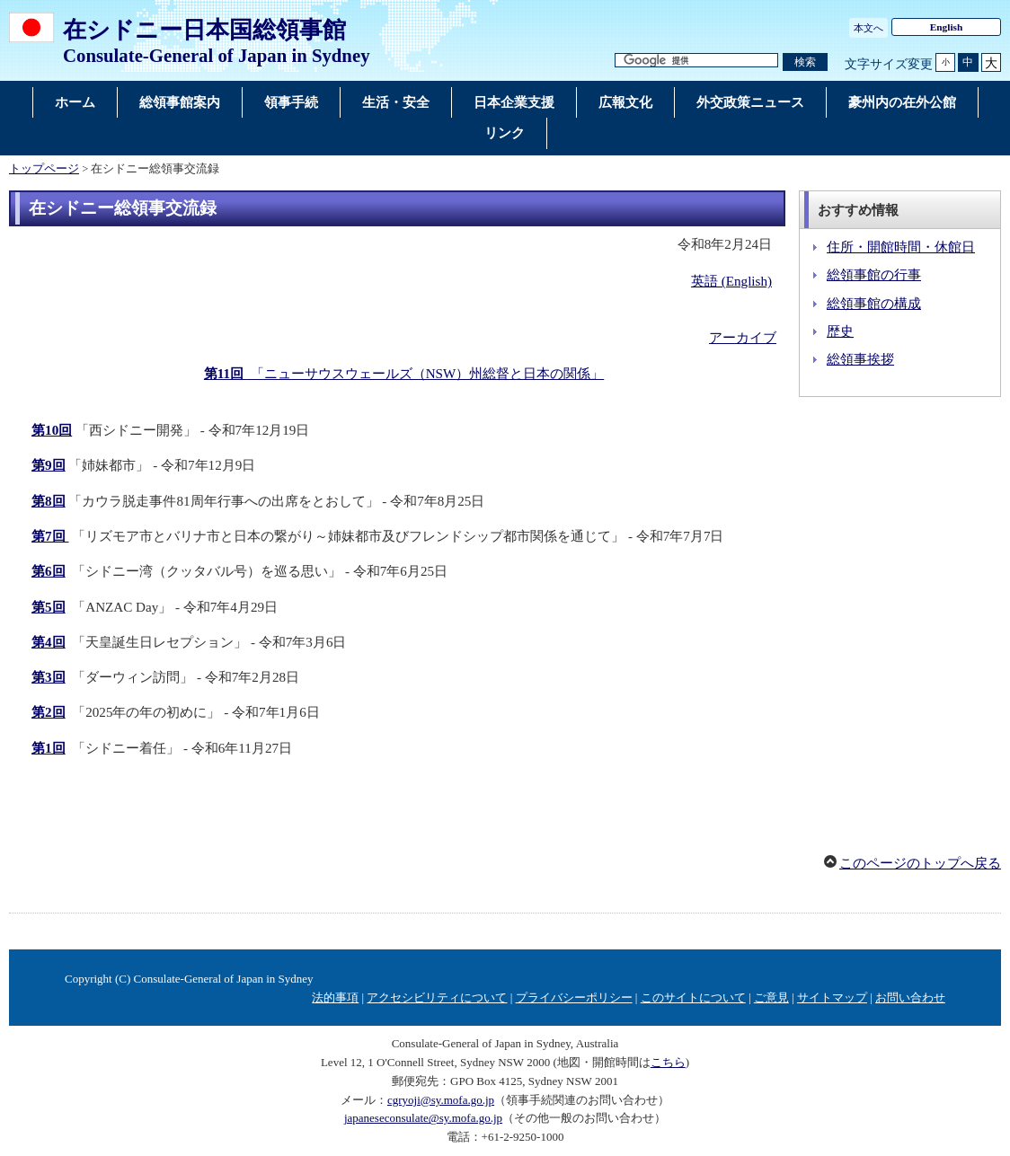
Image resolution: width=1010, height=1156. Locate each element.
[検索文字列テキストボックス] (696, 60)
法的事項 (335, 997)
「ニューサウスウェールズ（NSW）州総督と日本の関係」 (404, 373)
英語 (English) (731, 281)
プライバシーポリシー (574, 997)
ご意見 (771, 997)
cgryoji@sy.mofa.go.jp (440, 1100)
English (946, 27)
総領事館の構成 (874, 303)
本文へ (868, 27)
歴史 (840, 331)
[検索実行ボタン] (805, 62)
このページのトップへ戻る (920, 863)
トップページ (44, 169)
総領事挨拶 (860, 359)
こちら (668, 1062)
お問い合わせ (910, 997)
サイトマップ (832, 997)
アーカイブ (742, 338)
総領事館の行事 (874, 275)
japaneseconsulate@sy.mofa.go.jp (423, 1118)
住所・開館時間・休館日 (901, 247)
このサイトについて (693, 997)
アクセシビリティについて (437, 997)
